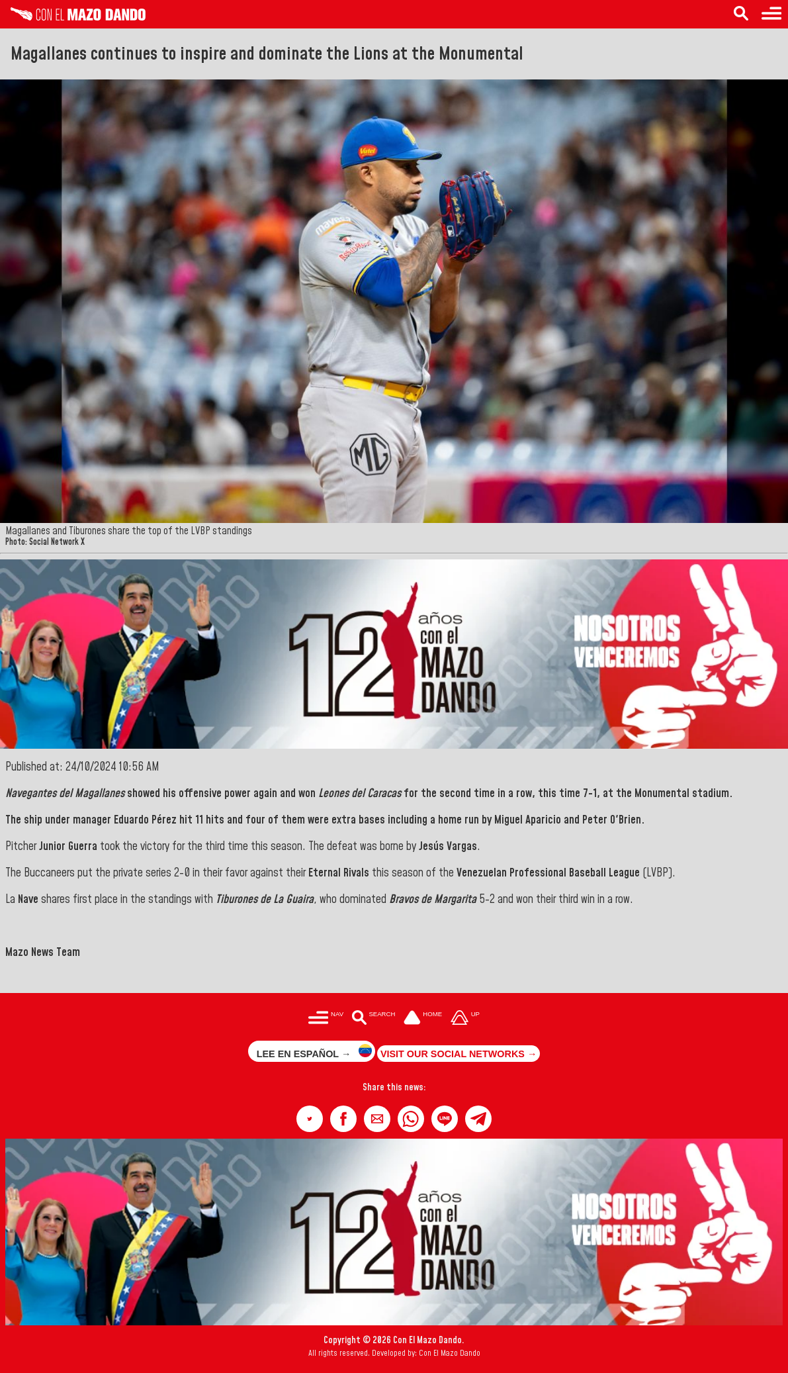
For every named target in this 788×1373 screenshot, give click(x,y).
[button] (309, 1119)
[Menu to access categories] (771, 14)
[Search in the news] (741, 14)
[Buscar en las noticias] (373, 1018)
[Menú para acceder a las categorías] (326, 1018)
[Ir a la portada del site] (422, 1018)
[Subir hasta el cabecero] (465, 1018)
